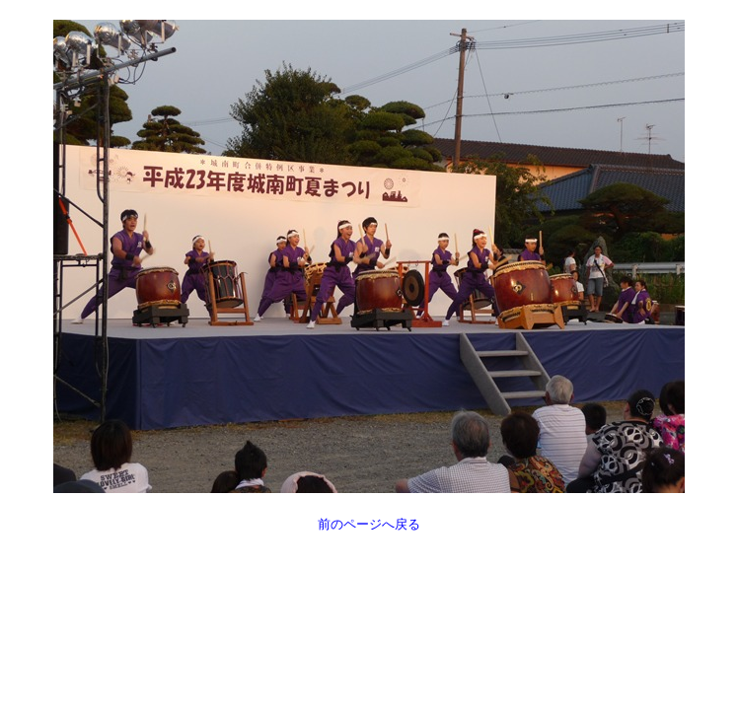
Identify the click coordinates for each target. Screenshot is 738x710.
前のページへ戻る (369, 524)
